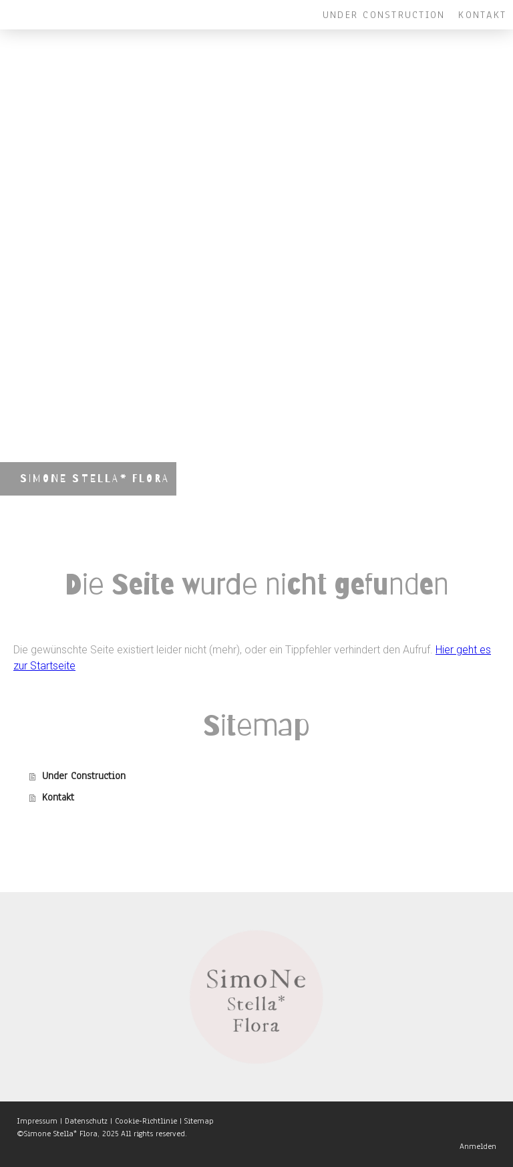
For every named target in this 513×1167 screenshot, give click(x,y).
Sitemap (199, 1121)
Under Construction (384, 14)
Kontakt (482, 14)
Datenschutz (86, 1121)
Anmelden (478, 1146)
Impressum (37, 1121)
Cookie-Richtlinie (146, 1121)
